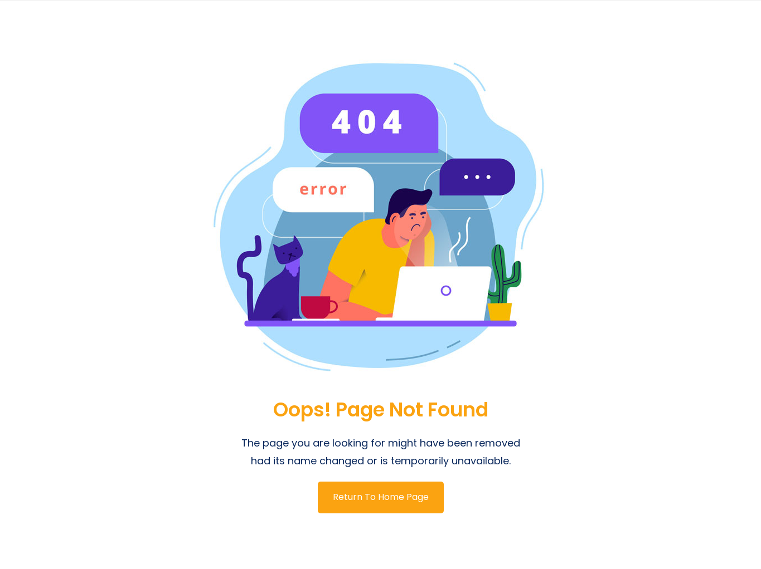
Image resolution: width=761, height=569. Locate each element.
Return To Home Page (381, 496)
